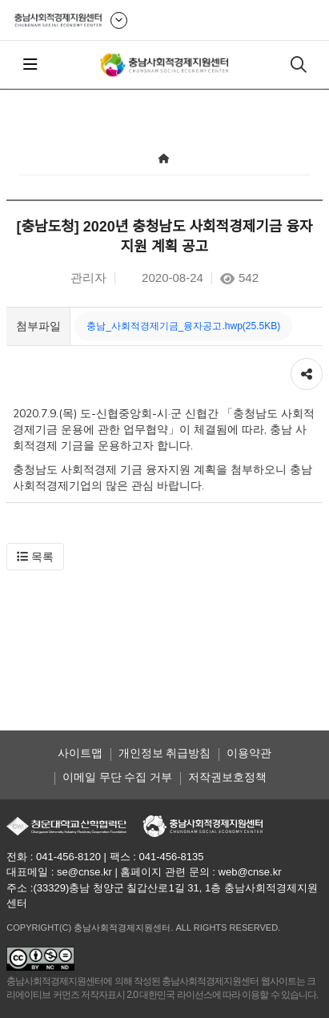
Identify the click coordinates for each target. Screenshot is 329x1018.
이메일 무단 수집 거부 (117, 777)
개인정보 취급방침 (164, 752)
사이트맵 (80, 752)
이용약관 (249, 752)
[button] (35, 556)
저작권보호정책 (227, 777)
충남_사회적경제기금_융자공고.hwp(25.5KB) (183, 326)
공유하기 (307, 370)
